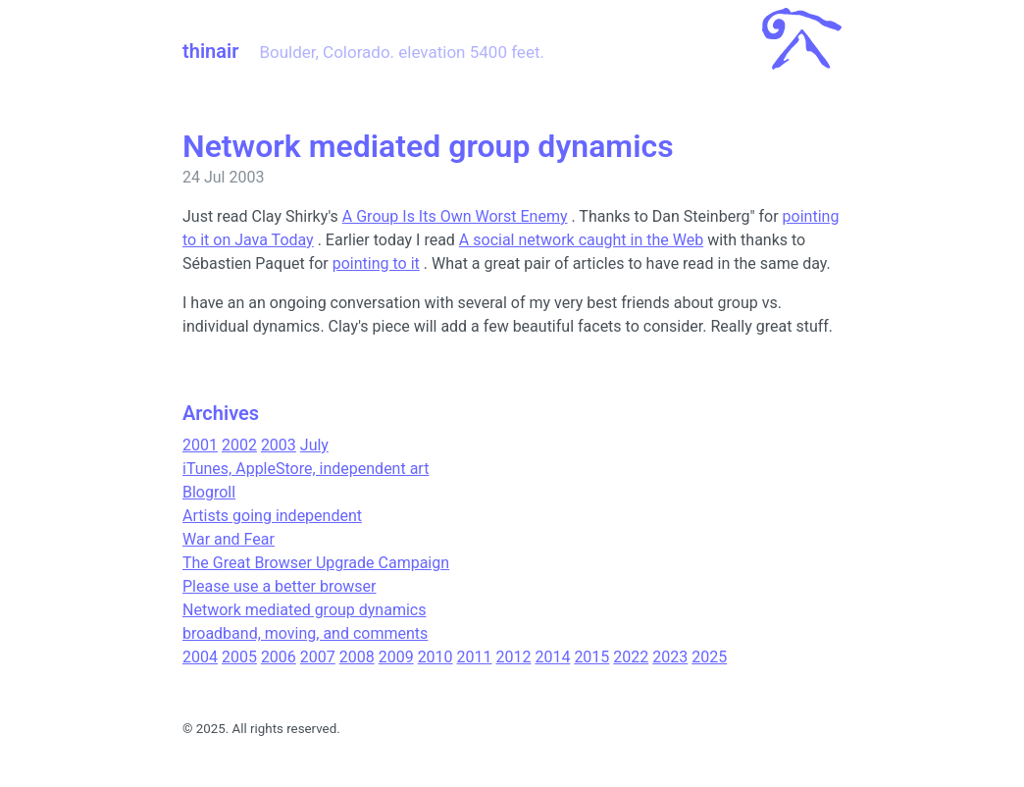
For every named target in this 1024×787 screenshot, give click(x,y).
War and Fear (228, 539)
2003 (278, 445)
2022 (630, 657)
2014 (552, 657)
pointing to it (376, 263)
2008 (357, 657)
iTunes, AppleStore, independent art (305, 468)
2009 (396, 657)
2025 (709, 657)
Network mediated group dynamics (304, 610)
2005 (239, 657)
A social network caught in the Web (581, 240)
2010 (435, 657)
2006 (278, 657)
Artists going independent (272, 515)
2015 (591, 657)
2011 (474, 657)
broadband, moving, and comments (305, 633)
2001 (200, 445)
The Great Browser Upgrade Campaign (315, 562)
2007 (317, 657)
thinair (210, 51)
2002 (239, 445)
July (314, 445)
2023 (670, 657)
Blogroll (208, 492)
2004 (200, 657)
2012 (514, 657)
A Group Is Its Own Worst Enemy (455, 216)
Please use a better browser (279, 586)
